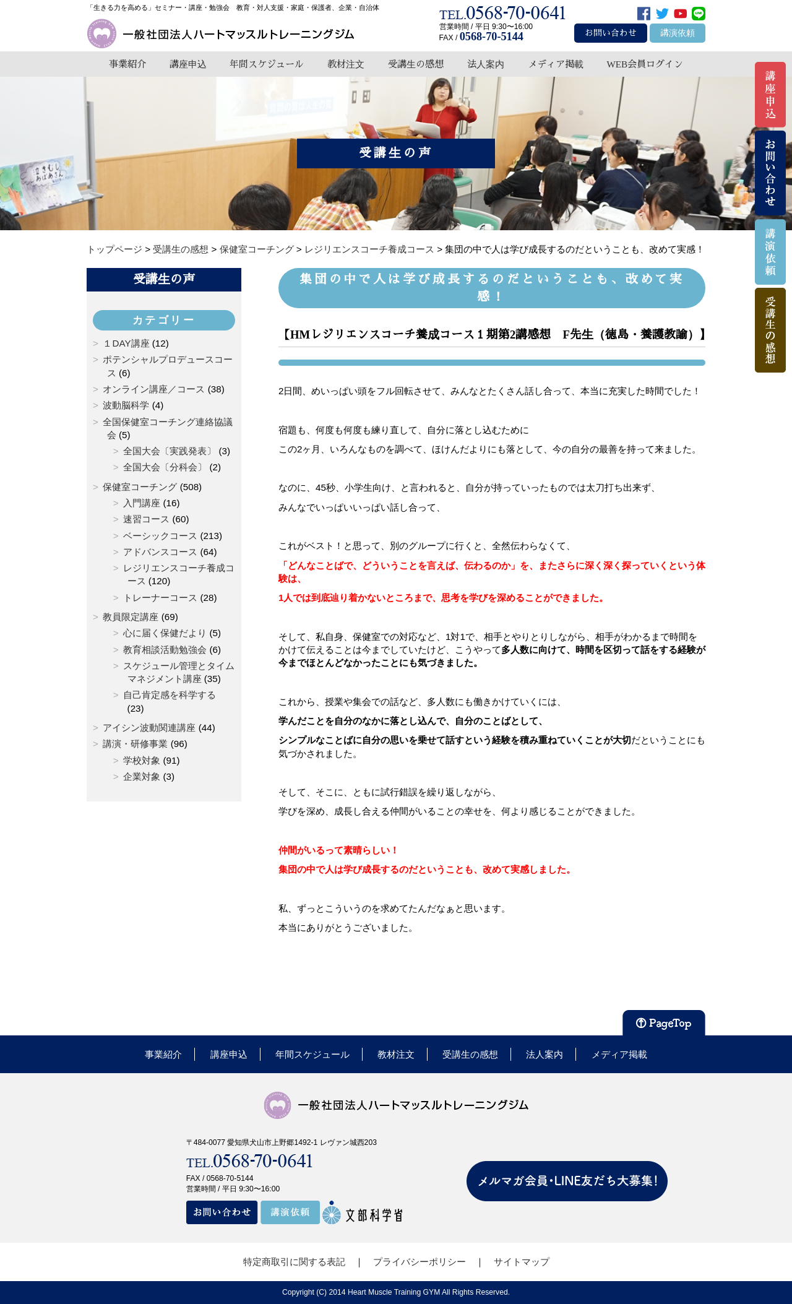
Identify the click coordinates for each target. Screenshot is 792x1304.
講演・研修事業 (135, 743)
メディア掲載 (555, 64)
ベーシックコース (160, 535)
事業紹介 (127, 64)
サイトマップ (521, 1261)
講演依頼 (677, 33)
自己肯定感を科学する (169, 694)
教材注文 (345, 64)
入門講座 (141, 503)
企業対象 (141, 776)
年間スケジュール (267, 64)
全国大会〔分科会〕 (165, 467)
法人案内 (485, 64)
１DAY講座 (126, 343)
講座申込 (188, 64)
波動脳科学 (126, 405)
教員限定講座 (130, 616)
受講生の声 (164, 279)
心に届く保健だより (165, 633)
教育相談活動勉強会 (165, 649)
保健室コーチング (140, 486)
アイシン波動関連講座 (149, 727)
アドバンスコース (160, 551)
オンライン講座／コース (154, 389)
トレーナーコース (160, 597)
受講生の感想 (416, 64)
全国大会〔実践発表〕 (169, 451)
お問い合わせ (611, 33)
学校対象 (141, 760)
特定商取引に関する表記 (294, 1261)
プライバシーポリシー (419, 1261)
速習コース (146, 519)
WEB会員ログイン (644, 64)
